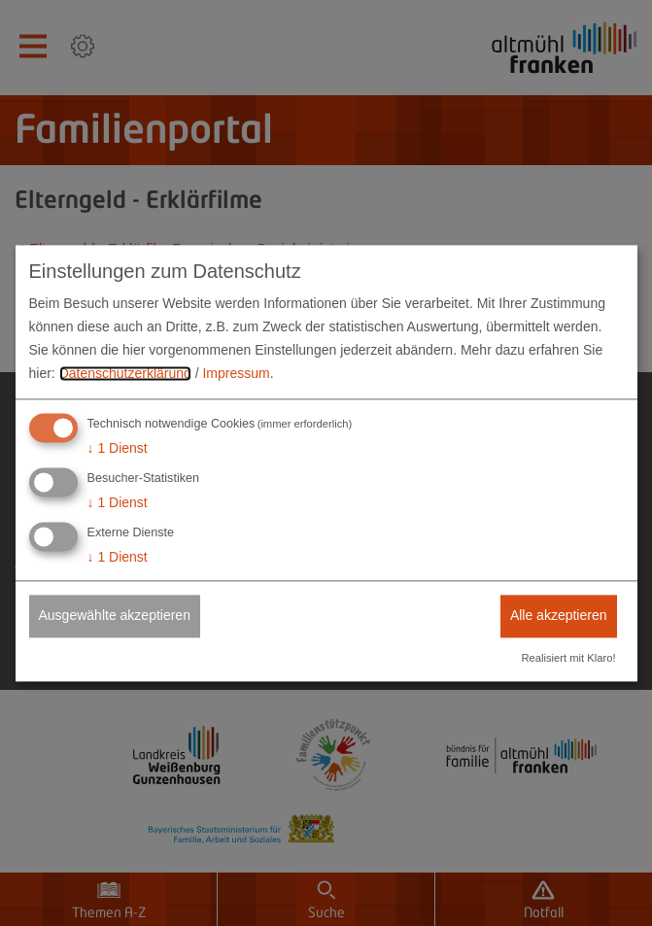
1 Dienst (117, 449)
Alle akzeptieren (558, 615)
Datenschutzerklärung (125, 373)
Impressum (235, 373)
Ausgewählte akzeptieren (114, 615)
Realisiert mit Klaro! (569, 658)
